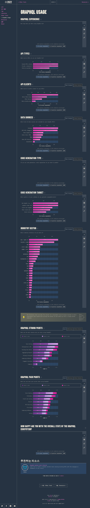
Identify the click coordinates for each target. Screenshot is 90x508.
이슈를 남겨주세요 (60, 499)
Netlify (50, 496)
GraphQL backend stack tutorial (38, 465)
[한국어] (53, 2)
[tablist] (84, 32)
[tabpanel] (53, 34)
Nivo (51, 495)
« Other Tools (46, 485)
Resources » (61, 485)
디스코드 (49, 500)
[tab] (84, 25)
